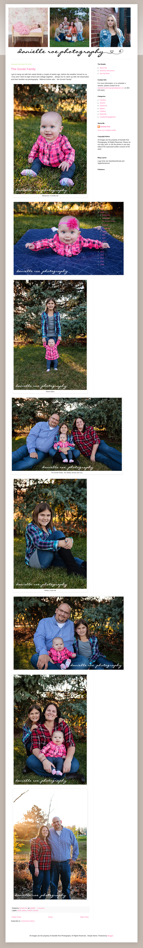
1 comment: (41, 908)
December (106, 215)
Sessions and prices (107, 71)
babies (24, 910)
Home (50, 917)
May (104, 235)
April (104, 238)
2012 (102, 255)
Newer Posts (16, 917)
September (106, 228)
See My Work (105, 73)
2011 (102, 258)
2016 (102, 212)
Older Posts (84, 917)
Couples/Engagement (108, 117)
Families (103, 100)
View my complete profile (107, 130)
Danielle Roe (105, 127)
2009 (102, 265)
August (105, 232)
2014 (102, 248)
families (35, 910)
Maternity (103, 114)
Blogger (110, 936)
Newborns (103, 106)
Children (103, 111)
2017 (102, 209)
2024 (102, 206)
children (29, 910)
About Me (103, 68)
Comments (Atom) (27, 921)
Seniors (102, 103)
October (105, 225)
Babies (102, 109)
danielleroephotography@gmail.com (111, 88)
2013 (102, 252)
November (106, 218)
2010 (102, 261)
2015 (102, 245)
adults (19, 910)
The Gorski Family (23, 69)
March (104, 241)
